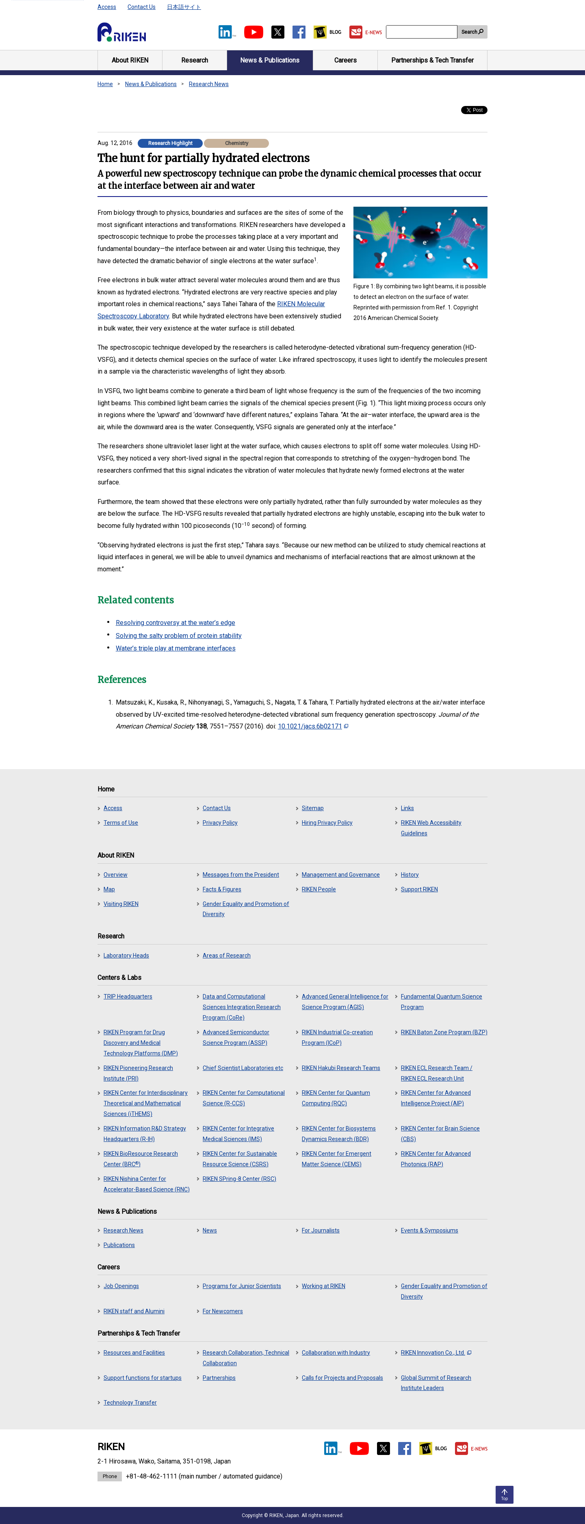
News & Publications (151, 84)
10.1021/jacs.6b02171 (313, 726)
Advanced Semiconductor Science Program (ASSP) (236, 1037)
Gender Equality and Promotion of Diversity (246, 909)
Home (105, 84)
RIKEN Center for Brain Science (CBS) (440, 1133)
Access (107, 7)
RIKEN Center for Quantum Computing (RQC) (336, 1098)
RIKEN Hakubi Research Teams (341, 1068)
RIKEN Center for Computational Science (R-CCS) (244, 1098)
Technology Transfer (130, 1402)
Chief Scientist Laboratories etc (243, 1068)
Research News (209, 84)
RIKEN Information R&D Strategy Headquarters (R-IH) (145, 1133)
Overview (116, 874)
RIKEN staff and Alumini (134, 1311)
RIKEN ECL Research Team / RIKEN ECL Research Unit (436, 1073)
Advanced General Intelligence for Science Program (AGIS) (345, 1001)
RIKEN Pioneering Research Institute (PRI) (138, 1073)
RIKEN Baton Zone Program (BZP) (444, 1032)
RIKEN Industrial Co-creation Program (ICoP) (337, 1037)
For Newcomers (223, 1311)
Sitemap (313, 808)
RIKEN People (319, 889)
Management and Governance (341, 874)
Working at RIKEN (323, 1286)
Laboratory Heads (126, 955)
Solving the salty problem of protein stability (179, 636)
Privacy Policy (220, 822)
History (410, 874)
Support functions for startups (143, 1378)
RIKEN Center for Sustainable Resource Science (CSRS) (240, 1158)
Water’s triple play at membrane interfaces (176, 648)
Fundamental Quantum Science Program (441, 1001)
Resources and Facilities (134, 1352)
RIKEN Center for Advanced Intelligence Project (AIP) (436, 1098)
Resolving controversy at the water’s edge (175, 623)
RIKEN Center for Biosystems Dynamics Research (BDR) (339, 1133)
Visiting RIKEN (121, 904)
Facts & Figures (222, 889)
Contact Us (142, 7)
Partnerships (219, 1378)
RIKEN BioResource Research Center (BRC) (141, 1158)
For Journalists (321, 1230)
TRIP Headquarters (128, 996)
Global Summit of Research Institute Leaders (436, 1383)
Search (469, 32)
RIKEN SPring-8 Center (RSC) (239, 1179)
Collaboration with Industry (336, 1352)
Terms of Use (121, 822)
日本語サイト (184, 7)
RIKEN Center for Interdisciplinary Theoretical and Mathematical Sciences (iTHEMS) (146, 1103)
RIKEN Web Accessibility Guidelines (431, 828)
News (210, 1230)
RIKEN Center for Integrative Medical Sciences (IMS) (238, 1133)
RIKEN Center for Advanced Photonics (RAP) (436, 1158)
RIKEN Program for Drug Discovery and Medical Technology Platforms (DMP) (141, 1043)
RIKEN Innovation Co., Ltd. (436, 1352)
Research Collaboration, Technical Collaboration (246, 1357)
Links (407, 808)
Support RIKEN (419, 889)
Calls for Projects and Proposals (342, 1378)
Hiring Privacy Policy (327, 822)
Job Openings (121, 1286)
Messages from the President (241, 874)
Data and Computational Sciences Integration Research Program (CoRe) (242, 1007)
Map (109, 889)
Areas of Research (227, 955)
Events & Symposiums (429, 1230)
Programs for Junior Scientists (242, 1286)
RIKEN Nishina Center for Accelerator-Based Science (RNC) (147, 1184)
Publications (119, 1245)
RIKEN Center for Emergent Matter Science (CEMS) (336, 1158)
